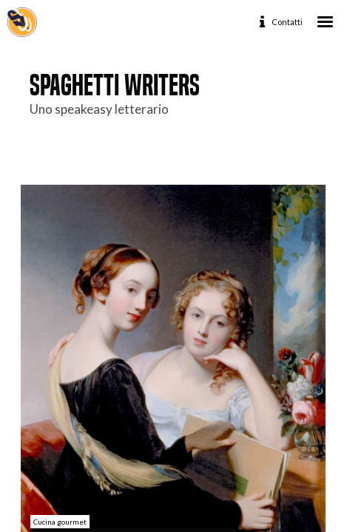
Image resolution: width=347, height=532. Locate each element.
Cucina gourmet (60, 521)
